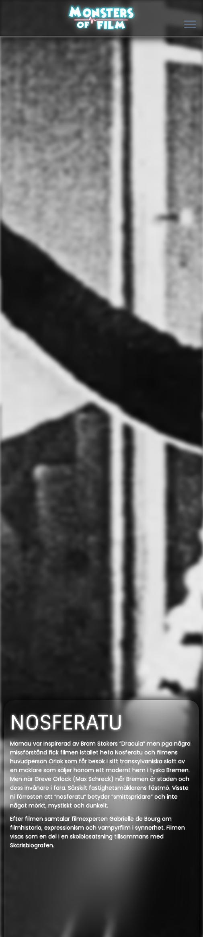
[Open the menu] (190, 25)
